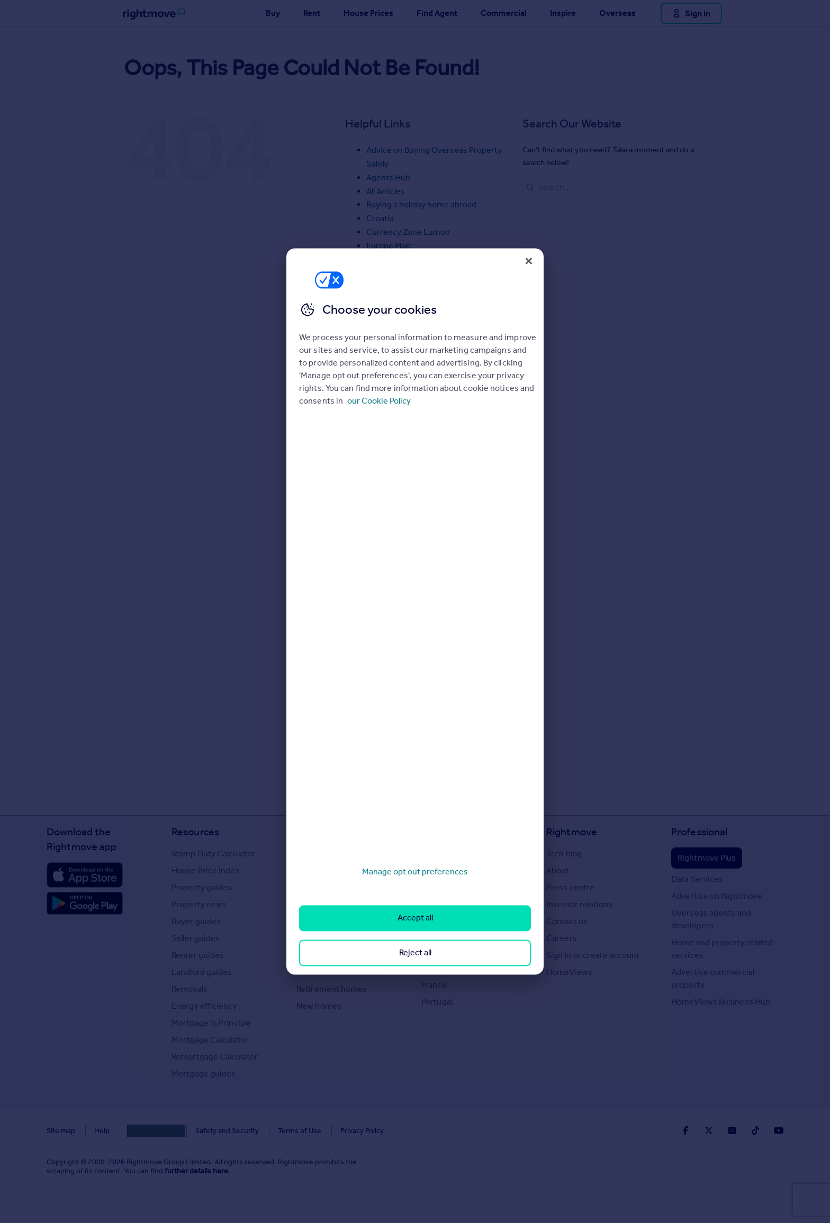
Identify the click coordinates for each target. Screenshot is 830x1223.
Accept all (415, 918)
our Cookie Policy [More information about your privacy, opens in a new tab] (379, 401)
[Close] (528, 260)
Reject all (415, 952)
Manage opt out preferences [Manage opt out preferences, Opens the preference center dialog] (415, 871)
